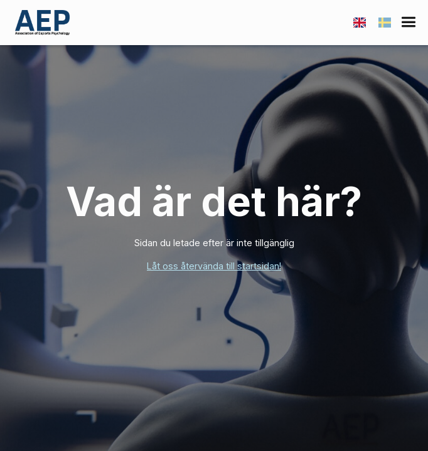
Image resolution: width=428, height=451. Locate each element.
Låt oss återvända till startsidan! (214, 266)
